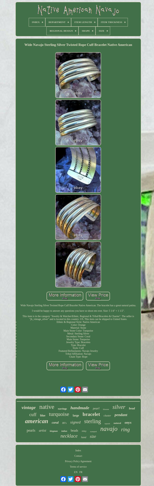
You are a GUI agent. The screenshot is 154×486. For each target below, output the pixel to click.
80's (64, 423)
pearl (96, 408)
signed (75, 422)
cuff (32, 414)
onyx (128, 422)
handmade (79, 407)
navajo (108, 428)
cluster (107, 415)
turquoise (59, 414)
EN (75, 472)
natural (117, 423)
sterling (92, 421)
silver (118, 407)
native (46, 406)
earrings (62, 408)
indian (64, 431)
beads (74, 430)
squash (107, 423)
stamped (93, 431)
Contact (78, 456)
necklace (68, 436)
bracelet (91, 414)
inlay (84, 431)
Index (78, 450)
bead (132, 408)
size (93, 436)
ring (125, 429)
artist (42, 430)
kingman (54, 431)
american (36, 421)
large (76, 415)
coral (55, 422)
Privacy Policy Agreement (78, 461)
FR (81, 472)
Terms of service (78, 466)
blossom (106, 409)
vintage (29, 407)
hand (83, 437)
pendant (121, 415)
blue (42, 415)
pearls (31, 430)
